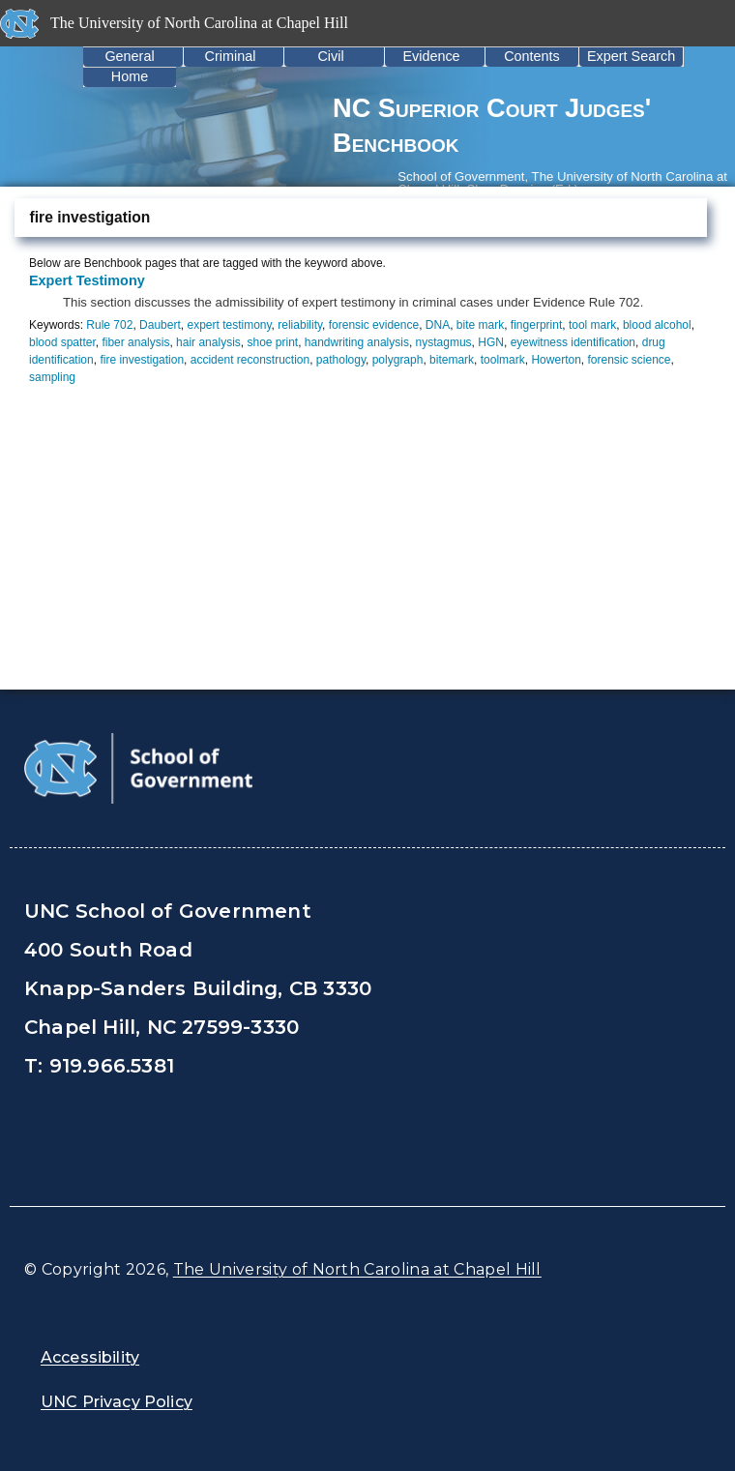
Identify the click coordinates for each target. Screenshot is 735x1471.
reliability (300, 325)
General (129, 56)
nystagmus (444, 342)
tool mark (592, 325)
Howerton (555, 360)
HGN (491, 342)
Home (129, 76)
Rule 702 (109, 325)
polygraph (398, 360)
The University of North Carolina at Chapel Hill (357, 1269)
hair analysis (208, 342)
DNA (438, 325)
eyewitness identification (573, 342)
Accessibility (90, 1357)
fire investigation (142, 360)
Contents (532, 56)
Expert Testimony (87, 280)
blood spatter (62, 342)
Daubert (160, 325)
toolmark (503, 360)
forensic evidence (374, 325)
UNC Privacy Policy (116, 1402)
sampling (52, 377)
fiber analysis (135, 342)
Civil (330, 56)
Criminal (230, 56)
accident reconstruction (250, 360)
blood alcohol (657, 325)
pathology (341, 360)
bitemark (451, 360)
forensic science (628, 360)
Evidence (430, 56)
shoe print (272, 342)
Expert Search (631, 56)
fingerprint (536, 325)
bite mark (480, 325)
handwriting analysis (357, 342)
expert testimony (229, 325)
